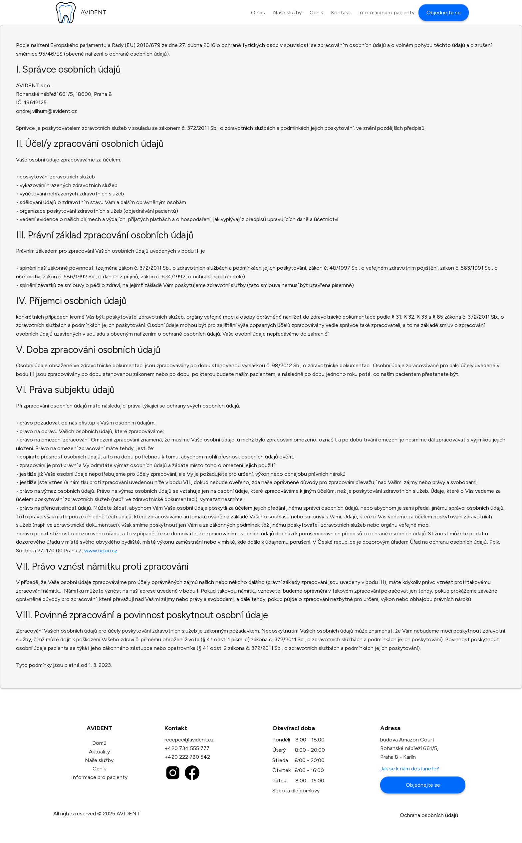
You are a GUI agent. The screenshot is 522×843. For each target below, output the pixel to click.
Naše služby (99, 760)
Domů (99, 743)
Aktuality (99, 751)
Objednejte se (423, 785)
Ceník (99, 768)
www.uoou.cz (101, 550)
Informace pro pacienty (99, 777)
